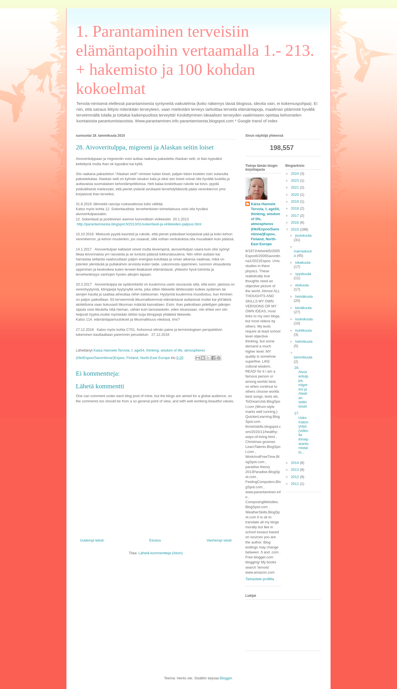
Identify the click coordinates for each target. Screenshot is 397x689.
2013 (295, 470)
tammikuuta (303, 357)
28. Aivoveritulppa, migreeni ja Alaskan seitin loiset (301, 387)
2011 (295, 484)
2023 (295, 180)
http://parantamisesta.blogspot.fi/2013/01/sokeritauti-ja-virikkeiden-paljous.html (139, 224)
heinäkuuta (304, 296)
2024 (295, 173)
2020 (295, 194)
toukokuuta (304, 319)
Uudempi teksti (92, 540)
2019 (295, 201)
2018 (295, 208)
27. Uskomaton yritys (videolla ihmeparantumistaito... (301, 432)
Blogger (226, 678)
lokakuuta (303, 262)
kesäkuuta (303, 308)
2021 (295, 187)
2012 (295, 477)
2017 (295, 215)
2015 (295, 229)
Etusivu (155, 540)
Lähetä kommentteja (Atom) (160, 553)
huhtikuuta (303, 330)
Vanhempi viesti (219, 540)
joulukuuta (303, 235)
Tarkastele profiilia (259, 579)
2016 (295, 222)
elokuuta (302, 285)
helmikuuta (304, 341)
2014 (295, 463)
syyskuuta (303, 274)
